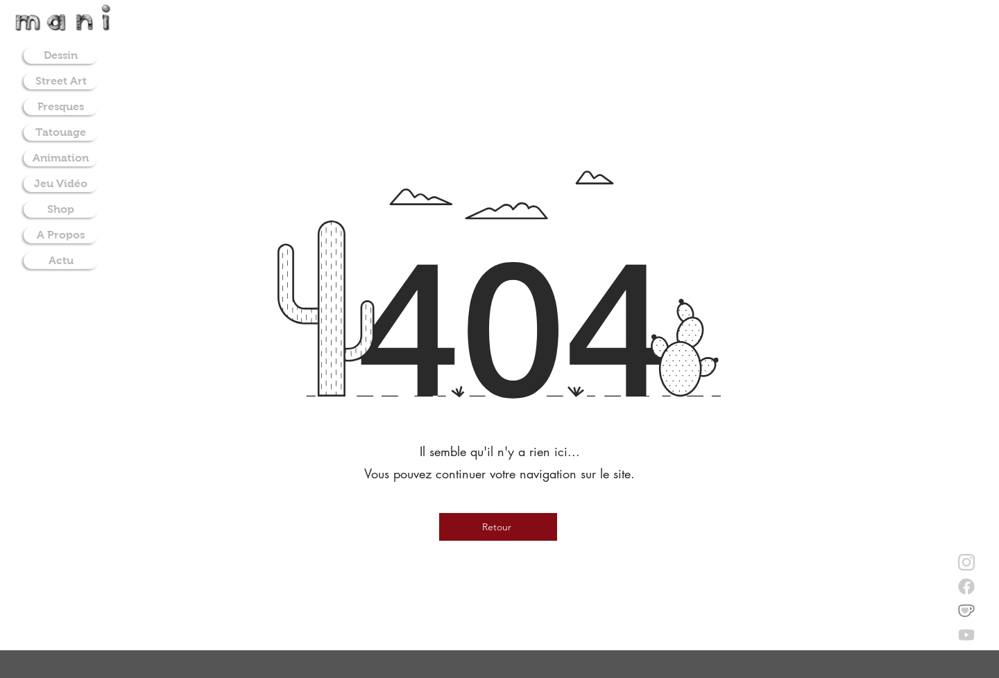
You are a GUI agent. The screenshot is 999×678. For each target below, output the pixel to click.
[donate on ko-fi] (966, 610)
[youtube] (966, 635)
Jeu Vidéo (60, 183)
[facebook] (966, 586)
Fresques (60, 106)
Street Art (61, 81)
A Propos (61, 235)
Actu (61, 260)
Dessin (61, 55)
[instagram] (966, 562)
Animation (61, 158)
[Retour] (498, 527)
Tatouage (60, 132)
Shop (60, 209)
